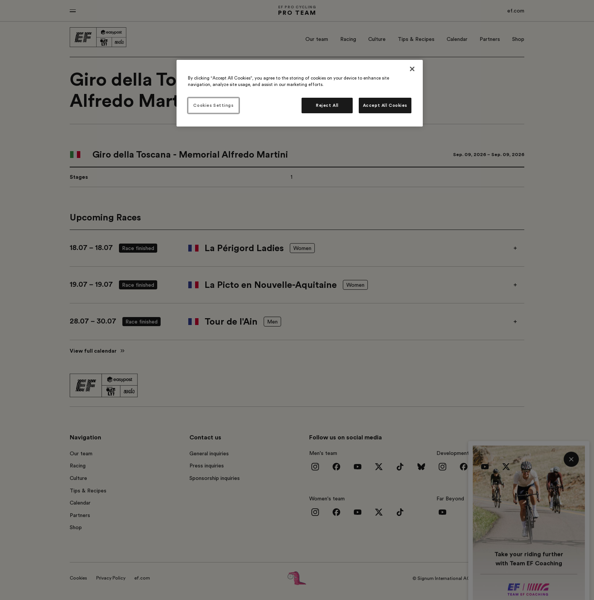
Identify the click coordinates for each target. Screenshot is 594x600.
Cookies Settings (213, 105)
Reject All (327, 105)
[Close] (412, 69)
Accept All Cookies (385, 105)
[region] (300, 93)
